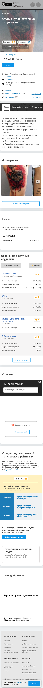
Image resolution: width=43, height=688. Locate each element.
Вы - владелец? (11, 55)
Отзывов (23, 42)
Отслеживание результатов (8, 666)
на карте (8, 76)
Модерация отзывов (29, 673)
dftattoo (8, 90)
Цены (27, 107)
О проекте (7, 640)
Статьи (24, 640)
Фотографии (17, 107)
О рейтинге (7, 647)
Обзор (6, 107)
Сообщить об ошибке (29, 666)
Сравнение (37, 107)
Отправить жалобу (28, 669)
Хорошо (34, 683)
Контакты (25, 662)
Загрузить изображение (30, 647)
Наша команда (8, 644)
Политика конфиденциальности (11, 651)
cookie (18, 682)
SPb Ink (4, 296)
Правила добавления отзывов (29, 651)
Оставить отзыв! (21, 432)
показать (8, 65)
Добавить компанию (29, 644)
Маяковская (10, 97)
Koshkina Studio (9, 273)
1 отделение (9, 79)
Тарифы (6, 671)
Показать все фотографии (21, 204)
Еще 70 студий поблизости (16, 47)
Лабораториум (8, 336)
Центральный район (13, 94)
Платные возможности (11, 662)
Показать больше (21, 360)
